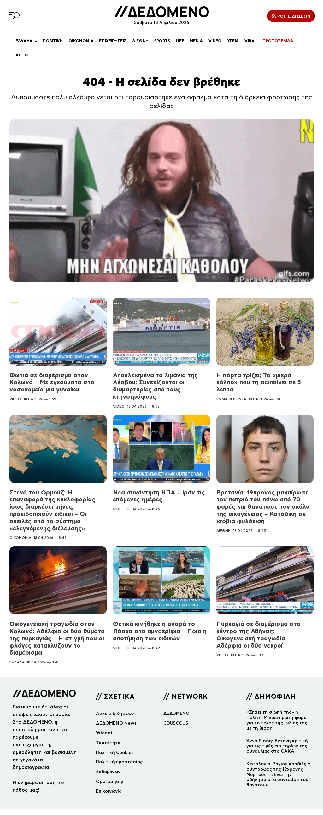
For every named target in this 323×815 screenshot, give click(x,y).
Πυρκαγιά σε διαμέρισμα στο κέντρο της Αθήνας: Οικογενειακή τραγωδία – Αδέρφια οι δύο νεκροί (264, 620)
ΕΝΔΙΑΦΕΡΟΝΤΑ (231, 391)
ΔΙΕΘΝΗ (223, 527)
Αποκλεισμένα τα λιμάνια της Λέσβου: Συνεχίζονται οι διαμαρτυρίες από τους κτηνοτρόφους (154, 385)
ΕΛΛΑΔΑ (16, 650)
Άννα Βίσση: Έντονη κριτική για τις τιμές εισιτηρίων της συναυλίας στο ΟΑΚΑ (277, 733)
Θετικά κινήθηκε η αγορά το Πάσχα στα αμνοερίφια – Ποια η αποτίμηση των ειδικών (157, 620)
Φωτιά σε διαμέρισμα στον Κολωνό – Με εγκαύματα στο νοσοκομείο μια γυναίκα (49, 382)
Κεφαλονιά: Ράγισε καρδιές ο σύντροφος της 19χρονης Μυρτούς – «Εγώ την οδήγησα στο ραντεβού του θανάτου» (278, 762)
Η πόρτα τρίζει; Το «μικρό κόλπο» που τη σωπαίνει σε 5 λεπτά (262, 378)
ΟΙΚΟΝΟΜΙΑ (20, 527)
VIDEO (15, 398)
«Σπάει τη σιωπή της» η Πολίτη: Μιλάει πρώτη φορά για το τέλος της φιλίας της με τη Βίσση (276, 707)
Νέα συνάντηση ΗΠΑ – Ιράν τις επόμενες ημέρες (156, 494)
